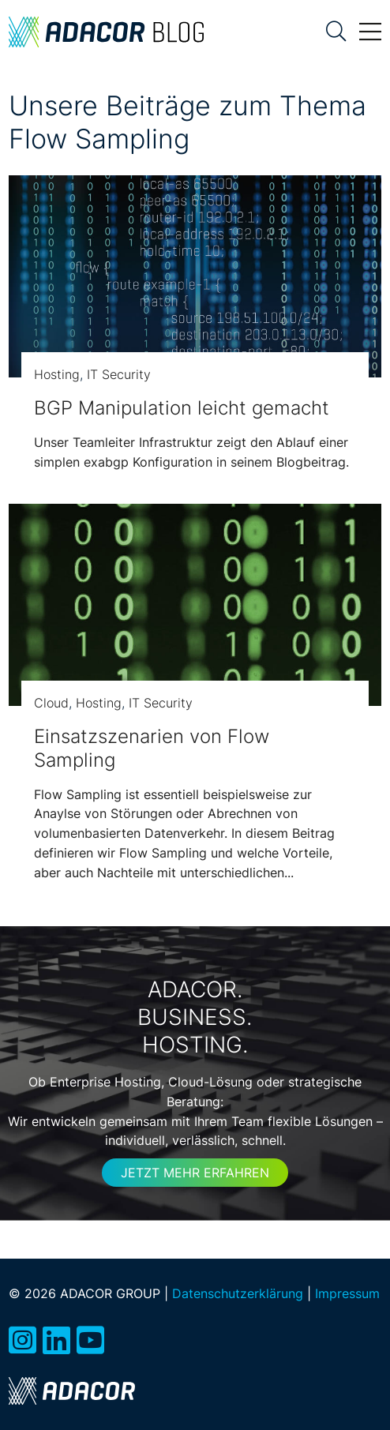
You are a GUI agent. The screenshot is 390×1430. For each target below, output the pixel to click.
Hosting (57, 374)
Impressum (347, 1293)
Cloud (51, 703)
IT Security (119, 374)
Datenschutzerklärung (237, 1293)
